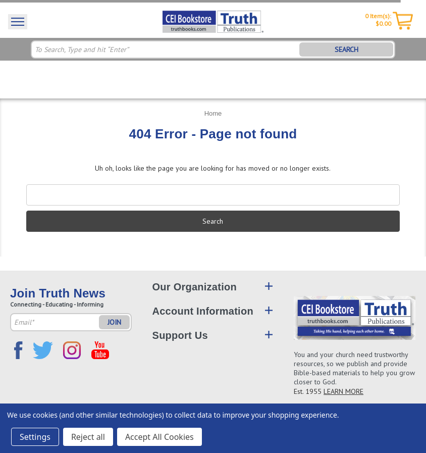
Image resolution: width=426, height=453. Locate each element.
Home (213, 113)
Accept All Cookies (159, 436)
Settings (35, 436)
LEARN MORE (343, 391)
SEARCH (346, 49)
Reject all (88, 436)
